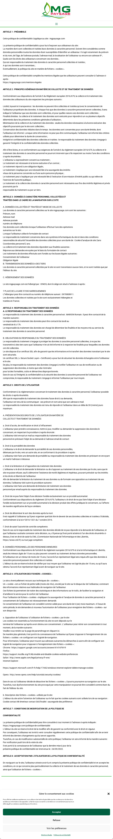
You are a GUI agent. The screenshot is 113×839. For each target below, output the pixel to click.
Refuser (56, 820)
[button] (108, 793)
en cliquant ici (53, 631)
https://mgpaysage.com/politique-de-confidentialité (26, 725)
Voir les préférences (57, 828)
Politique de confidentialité (62, 835)
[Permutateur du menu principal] (57, 24)
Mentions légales (46, 835)
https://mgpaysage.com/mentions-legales (22, 82)
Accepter (56, 812)
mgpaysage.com (57, 38)
